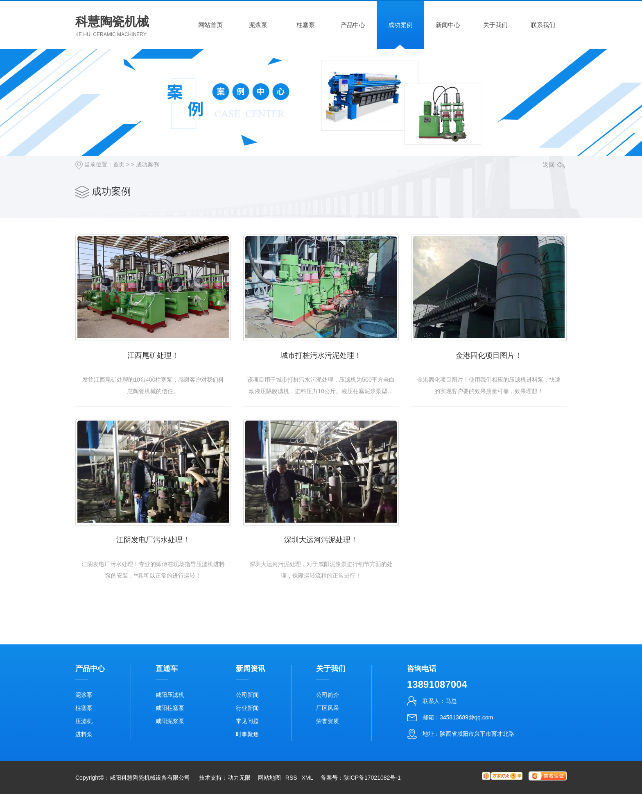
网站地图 (269, 777)
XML (307, 777)
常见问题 (247, 721)
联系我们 (543, 24)
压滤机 (84, 721)
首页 (118, 164)
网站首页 (210, 24)
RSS (291, 777)
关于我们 (495, 24)
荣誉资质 (327, 721)
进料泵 (84, 734)
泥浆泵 (258, 24)
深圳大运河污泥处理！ (321, 540)
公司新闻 (247, 695)
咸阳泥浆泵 (170, 721)
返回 (554, 164)
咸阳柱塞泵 (170, 708)
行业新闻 (247, 708)
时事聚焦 (247, 734)
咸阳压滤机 (170, 695)
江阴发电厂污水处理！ (153, 540)
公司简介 (327, 695)
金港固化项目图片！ (489, 355)
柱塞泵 (305, 24)
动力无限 (239, 777)
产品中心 (353, 24)
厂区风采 (327, 708)
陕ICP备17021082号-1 (372, 777)
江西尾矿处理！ (153, 355)
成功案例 (400, 24)
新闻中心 (448, 24)
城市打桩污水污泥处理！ (321, 355)
